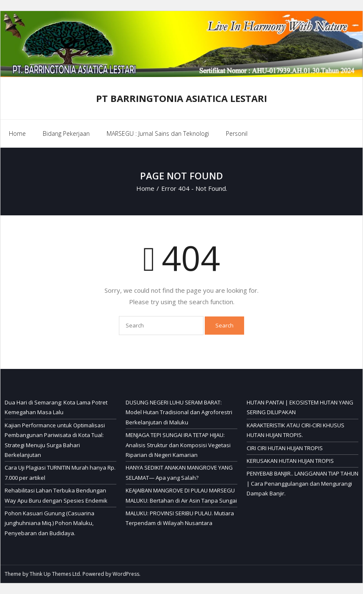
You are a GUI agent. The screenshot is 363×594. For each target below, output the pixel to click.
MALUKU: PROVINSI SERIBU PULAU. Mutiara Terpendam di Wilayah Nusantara (180, 518)
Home (17, 133)
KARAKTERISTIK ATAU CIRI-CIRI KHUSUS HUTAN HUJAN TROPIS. (295, 430)
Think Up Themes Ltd (55, 574)
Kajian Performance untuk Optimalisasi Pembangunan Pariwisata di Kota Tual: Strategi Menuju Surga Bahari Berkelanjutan (55, 440)
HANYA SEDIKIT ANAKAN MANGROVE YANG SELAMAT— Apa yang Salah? (179, 472)
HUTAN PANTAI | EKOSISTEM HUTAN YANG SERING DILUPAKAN (300, 407)
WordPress (126, 574)
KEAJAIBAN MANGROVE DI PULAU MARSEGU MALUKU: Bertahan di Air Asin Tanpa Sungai (181, 495)
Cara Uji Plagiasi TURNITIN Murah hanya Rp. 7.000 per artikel (60, 472)
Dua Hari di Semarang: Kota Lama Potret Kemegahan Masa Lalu (56, 407)
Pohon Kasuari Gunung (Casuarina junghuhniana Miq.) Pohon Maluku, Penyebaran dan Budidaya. (49, 523)
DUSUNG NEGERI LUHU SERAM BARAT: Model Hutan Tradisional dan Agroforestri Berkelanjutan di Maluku (179, 412)
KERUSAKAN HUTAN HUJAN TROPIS (290, 461)
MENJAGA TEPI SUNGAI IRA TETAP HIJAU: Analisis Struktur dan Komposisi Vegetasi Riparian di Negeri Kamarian (178, 445)
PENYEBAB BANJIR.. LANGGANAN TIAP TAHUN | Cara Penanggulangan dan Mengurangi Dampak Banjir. (302, 483)
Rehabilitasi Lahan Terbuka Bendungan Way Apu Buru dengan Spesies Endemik (56, 495)
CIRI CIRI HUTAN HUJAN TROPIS (285, 448)
